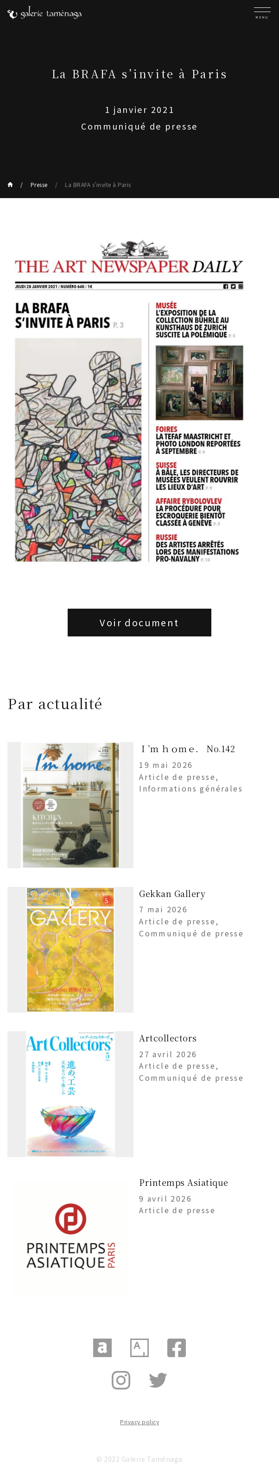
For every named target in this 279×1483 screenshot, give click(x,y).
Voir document (139, 622)
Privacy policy (139, 1422)
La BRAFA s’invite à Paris (98, 184)
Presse (39, 184)
